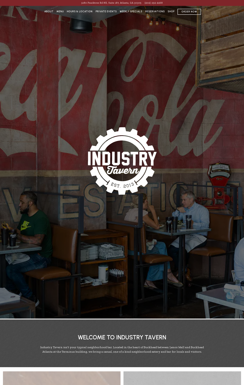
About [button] (49, 11)
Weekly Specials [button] (131, 11)
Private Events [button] (106, 11)
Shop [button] (171, 11)
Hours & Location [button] (80, 11)
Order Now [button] (189, 11)
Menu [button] (60, 11)
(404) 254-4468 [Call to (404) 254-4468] (154, 2)
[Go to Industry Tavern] (111, 3)
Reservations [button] (155, 11)
